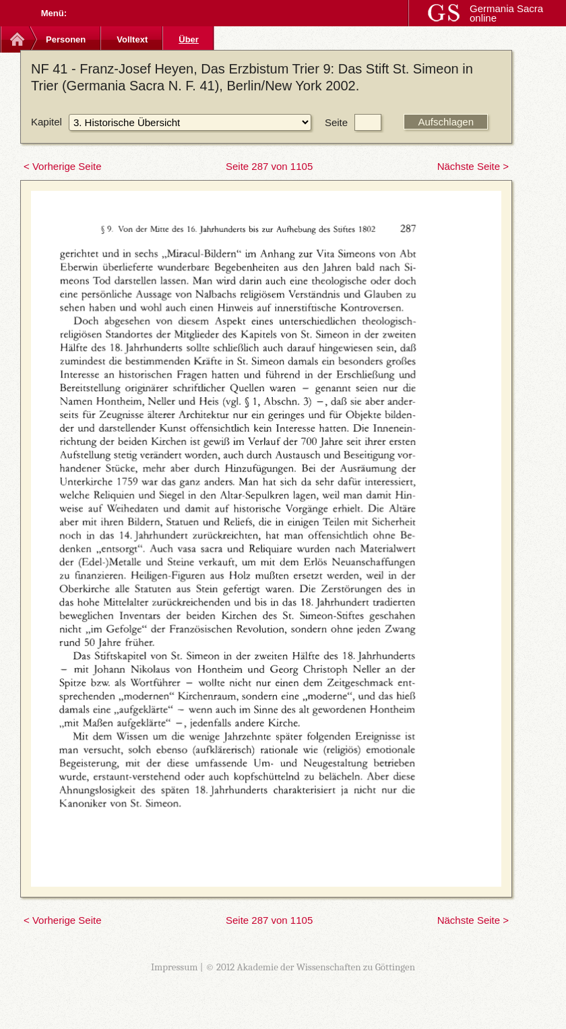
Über (189, 39)
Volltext (132, 39)
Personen (66, 39)
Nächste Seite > (473, 166)
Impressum (174, 967)
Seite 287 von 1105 (269, 166)
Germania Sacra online (506, 13)
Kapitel (46, 121)
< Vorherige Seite (63, 166)
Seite (336, 122)
